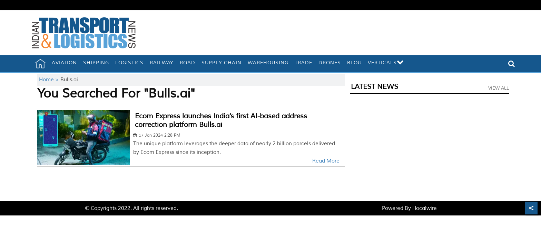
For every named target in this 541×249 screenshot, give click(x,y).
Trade (303, 63)
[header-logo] (84, 32)
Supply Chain (221, 63)
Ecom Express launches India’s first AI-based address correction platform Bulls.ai (221, 120)
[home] (40, 63)
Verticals (386, 63)
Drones (329, 63)
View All (498, 88)
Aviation (64, 63)
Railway (162, 63)
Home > (49, 79)
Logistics (129, 63)
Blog (354, 63)
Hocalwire (424, 208)
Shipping (96, 63)
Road (187, 63)
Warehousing (268, 63)
